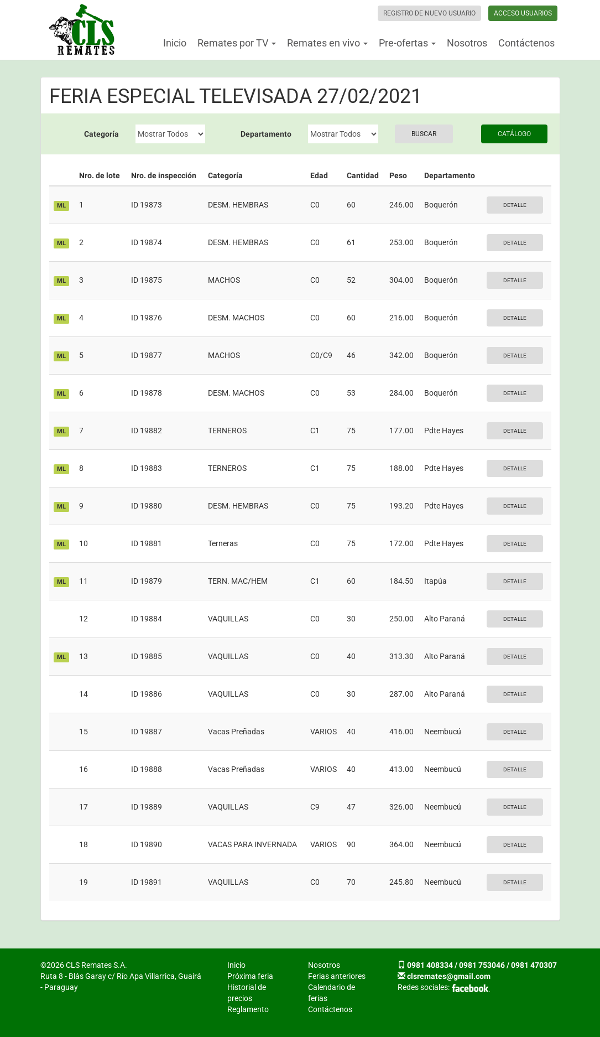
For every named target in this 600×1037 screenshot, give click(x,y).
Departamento (266, 133)
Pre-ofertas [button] (407, 43)
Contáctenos (526, 43)
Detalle (514, 205)
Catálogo (514, 134)
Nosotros (467, 43)
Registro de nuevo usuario (429, 13)
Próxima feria (250, 976)
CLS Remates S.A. (82, 30)
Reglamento (248, 1009)
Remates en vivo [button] (327, 43)
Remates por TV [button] (236, 43)
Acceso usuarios (523, 13)
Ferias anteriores (337, 976)
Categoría (101, 133)
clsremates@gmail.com (449, 976)
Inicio (174, 43)
